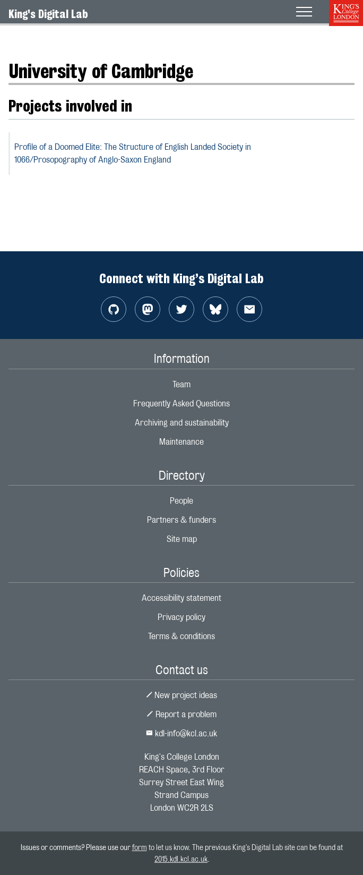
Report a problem (181, 714)
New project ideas (182, 695)
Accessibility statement (181, 598)
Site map (182, 539)
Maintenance (181, 442)
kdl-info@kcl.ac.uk (181, 733)
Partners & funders (181, 520)
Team (181, 384)
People (181, 501)
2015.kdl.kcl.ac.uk (181, 858)
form (139, 847)
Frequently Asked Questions (181, 403)
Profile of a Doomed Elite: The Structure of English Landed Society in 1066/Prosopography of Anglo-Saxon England (132, 153)
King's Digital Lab (48, 14)
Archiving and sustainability (182, 423)
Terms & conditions (181, 636)
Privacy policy (181, 617)
